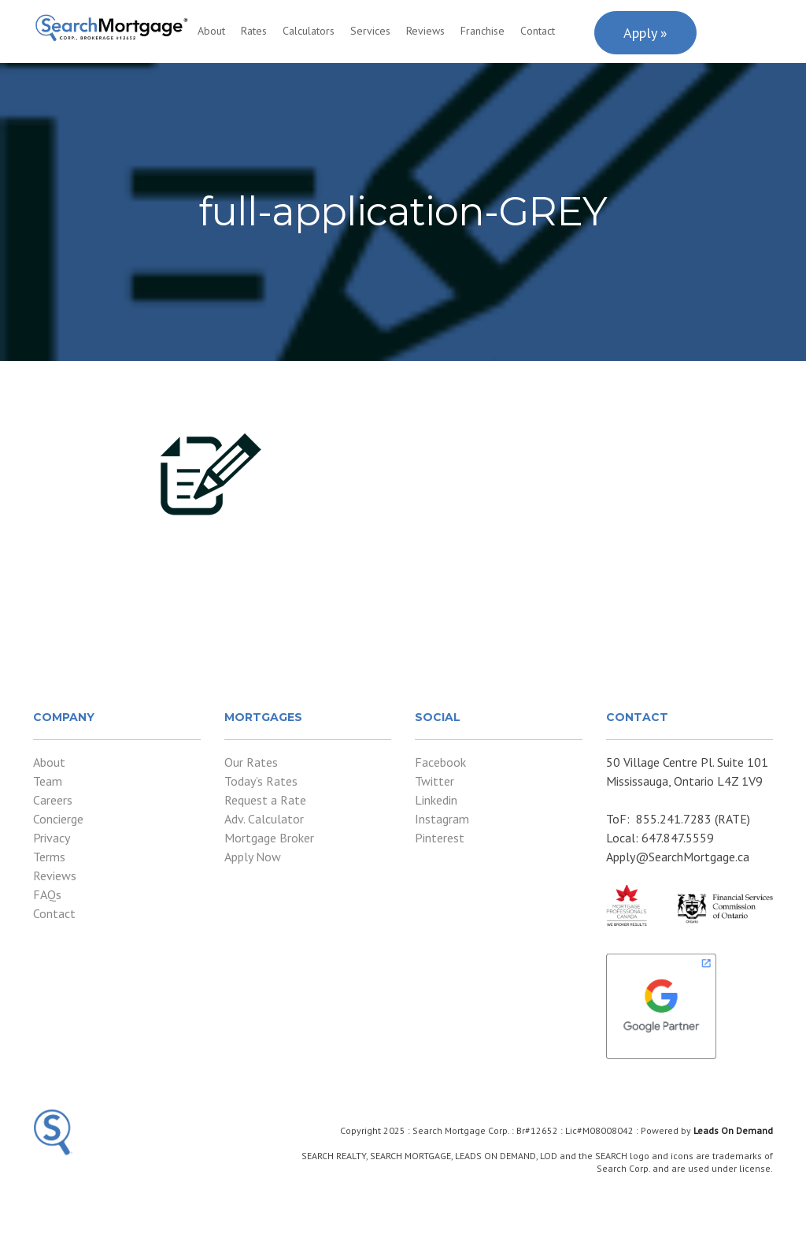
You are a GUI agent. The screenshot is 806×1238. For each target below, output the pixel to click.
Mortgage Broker (269, 838)
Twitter (434, 781)
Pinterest (439, 838)
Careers (52, 800)
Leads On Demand (733, 1130)
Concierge (58, 819)
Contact (537, 31)
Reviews (425, 31)
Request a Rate (265, 800)
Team (47, 781)
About (211, 31)
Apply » (645, 33)
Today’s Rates (261, 781)
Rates (254, 31)
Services (370, 31)
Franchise (482, 31)
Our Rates (251, 762)
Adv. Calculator (264, 819)
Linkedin (436, 800)
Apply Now (252, 856)
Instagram (442, 819)
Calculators (309, 31)
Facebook (440, 762)
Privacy (51, 838)
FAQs (47, 894)
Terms (49, 856)
